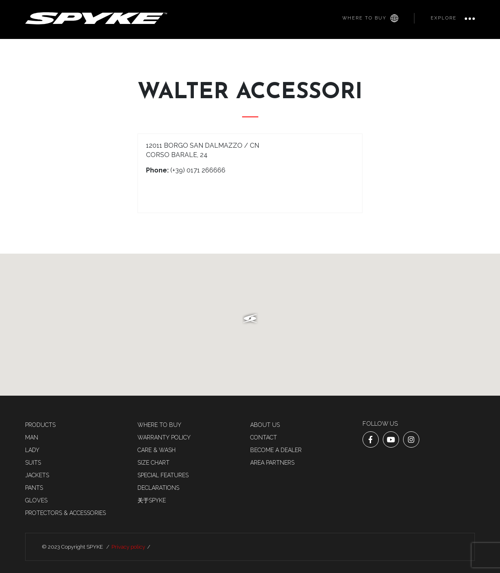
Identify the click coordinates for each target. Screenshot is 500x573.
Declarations (158, 488)
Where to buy (370, 18)
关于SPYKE (151, 500)
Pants (34, 488)
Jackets (37, 475)
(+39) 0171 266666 (197, 170)
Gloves (36, 500)
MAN (31, 437)
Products (40, 425)
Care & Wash (156, 450)
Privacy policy (128, 547)
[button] (250, 318)
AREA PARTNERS (272, 462)
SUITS (33, 462)
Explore (444, 18)
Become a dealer (276, 450)
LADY (32, 450)
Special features (163, 475)
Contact (263, 437)
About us (265, 425)
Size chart (153, 462)
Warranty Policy (164, 437)
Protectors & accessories (65, 513)
